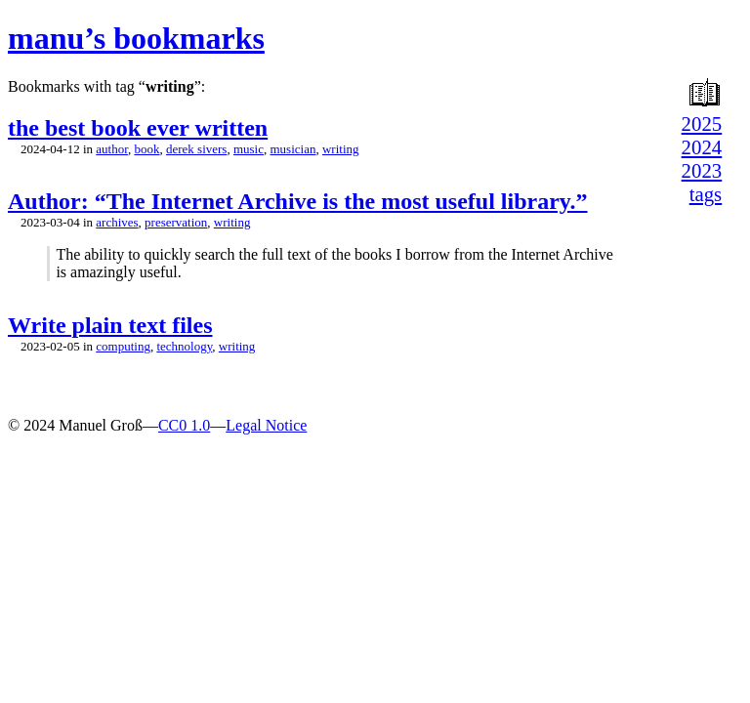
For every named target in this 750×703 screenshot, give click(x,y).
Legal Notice (266, 425)
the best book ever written (138, 128)
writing (340, 149)
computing (123, 346)
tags (706, 194)
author (112, 149)
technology (184, 346)
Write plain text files (110, 325)
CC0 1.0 (184, 425)
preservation (176, 222)
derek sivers (196, 149)
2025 (702, 123)
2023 (702, 170)
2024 (702, 147)
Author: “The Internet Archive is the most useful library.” (298, 201)
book (146, 149)
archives (117, 222)
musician (293, 149)
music (248, 149)
